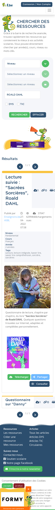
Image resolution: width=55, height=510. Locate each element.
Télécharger (18, 377)
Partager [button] (40, 377)
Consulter (39, 384)
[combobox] (22, 64)
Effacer (38, 115)
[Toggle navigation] (49, 10)
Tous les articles (39, 432)
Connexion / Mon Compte (37, 4)
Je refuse (19, 486)
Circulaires (35, 445)
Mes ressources (13, 444)
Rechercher (19, 115)
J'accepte (7, 486)
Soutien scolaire (15, 459)
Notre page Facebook (18, 463)
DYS (11, 104)
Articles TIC (36, 441)
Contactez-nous (13, 455)
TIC (22, 104)
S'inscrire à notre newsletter (22, 469)
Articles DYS (36, 437)
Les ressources (13, 432)
